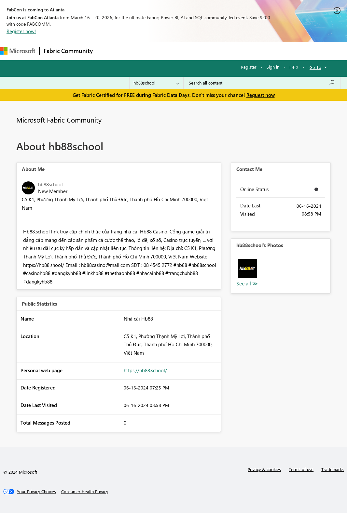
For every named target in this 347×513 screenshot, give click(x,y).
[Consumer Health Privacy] (84, 491)
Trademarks (332, 469)
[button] (247, 268)
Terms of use (301, 469)
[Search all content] (261, 83)
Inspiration (136, 51)
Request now (260, 95)
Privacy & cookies (264, 469)
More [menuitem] (243, 51)
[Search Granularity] (156, 83)
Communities (192, 51)
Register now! (21, 31)
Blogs (221, 51)
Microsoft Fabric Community (59, 119)
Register (249, 67)
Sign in (273, 67)
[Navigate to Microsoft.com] (17, 51)
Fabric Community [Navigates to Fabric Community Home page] (68, 51)
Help (293, 67)
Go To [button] (315, 67)
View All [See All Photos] (247, 283)
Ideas (163, 51)
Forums (108, 51)
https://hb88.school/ (145, 370)
